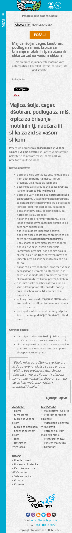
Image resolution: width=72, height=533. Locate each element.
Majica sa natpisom (26, 426)
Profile (51, 5)
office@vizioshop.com (44, 520)
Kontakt (19, 484)
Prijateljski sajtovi (54, 438)
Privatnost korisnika (26, 464)
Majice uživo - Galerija (56, 410)
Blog (17, 438)
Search (64, 5)
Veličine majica (22, 476)
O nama (19, 480)
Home (17, 410)
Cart (58, 5)
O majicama (21, 414)
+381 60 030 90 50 (45, 525)
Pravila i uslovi (22, 460)
